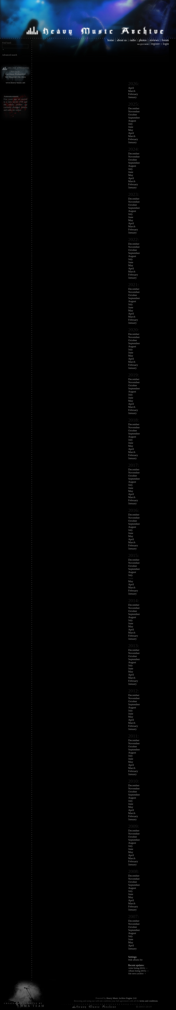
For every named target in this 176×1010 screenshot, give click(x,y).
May (130, 130)
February (133, 94)
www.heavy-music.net (15, 82)
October (132, 114)
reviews (154, 40)
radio (133, 40)
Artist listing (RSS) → (138, 968)
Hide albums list (135, 960)
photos (143, 40)
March (131, 91)
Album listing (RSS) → (138, 971)
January (132, 97)
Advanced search (9, 55)
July (130, 123)
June (130, 126)
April (131, 87)
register (155, 43)
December (134, 108)
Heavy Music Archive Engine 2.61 (122, 998)
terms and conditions (149, 1001)
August (132, 120)
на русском (143, 44)
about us (122, 40)
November (134, 111)
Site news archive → (137, 973)
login (166, 43)
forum (165, 40)
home (110, 40)
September (134, 117)
